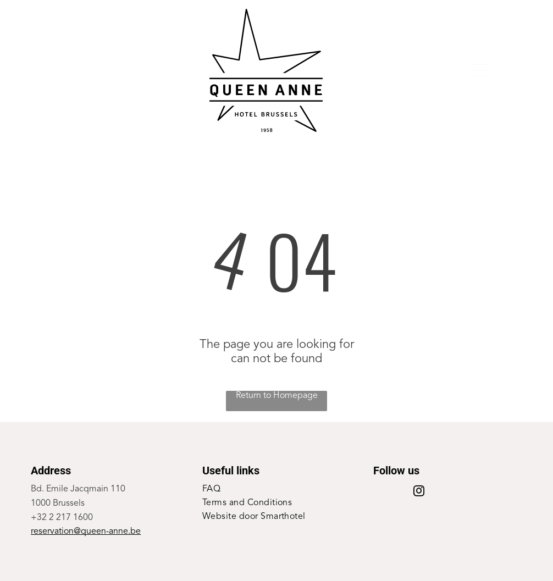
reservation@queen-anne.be (86, 531)
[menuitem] (276, 489)
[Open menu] (480, 70)
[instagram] (419, 492)
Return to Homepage (277, 395)
